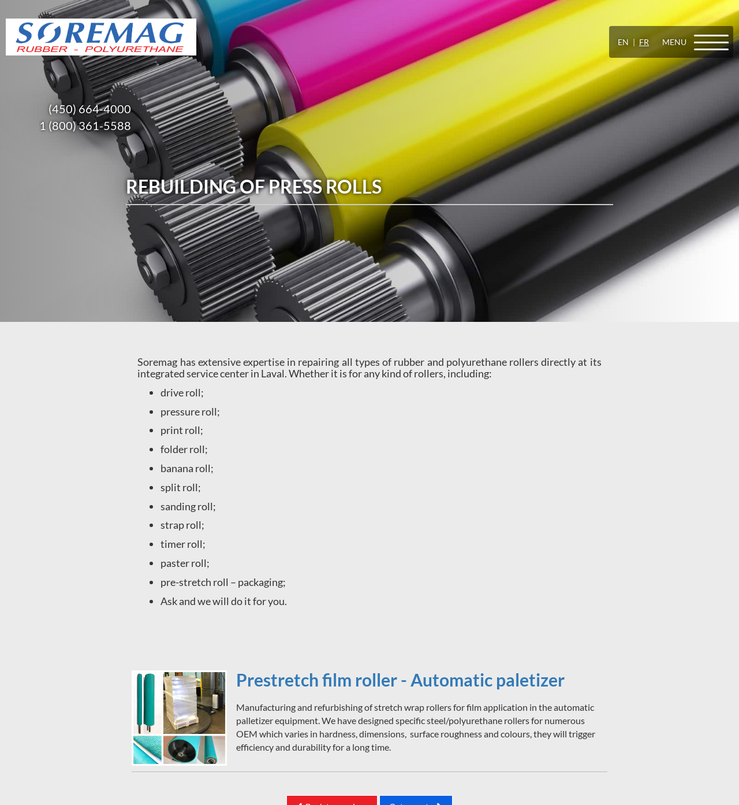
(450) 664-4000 (89, 108)
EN (623, 42)
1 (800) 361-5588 (85, 125)
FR (644, 42)
